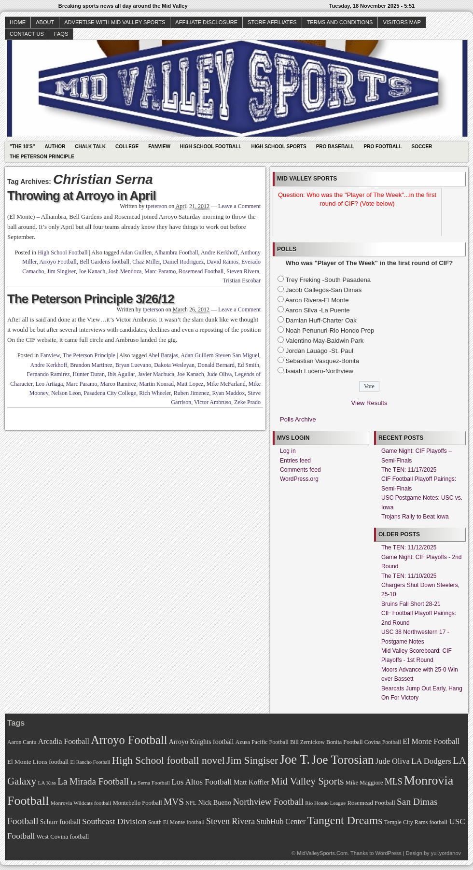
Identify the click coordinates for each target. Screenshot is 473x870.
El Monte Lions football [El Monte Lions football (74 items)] (38, 761)
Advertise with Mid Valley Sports (114, 22)
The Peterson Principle (42, 156)
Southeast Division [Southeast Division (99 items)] (114, 821)
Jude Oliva (219, 374)
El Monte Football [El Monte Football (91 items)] (431, 741)
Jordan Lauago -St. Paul (319, 350)
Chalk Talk (90, 146)
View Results (369, 403)
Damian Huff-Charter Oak (321, 320)
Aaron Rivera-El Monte (317, 300)
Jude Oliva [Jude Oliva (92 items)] (393, 761)
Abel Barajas (163, 355)
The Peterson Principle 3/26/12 (90, 299)
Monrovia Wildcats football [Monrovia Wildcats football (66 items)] (81, 803)
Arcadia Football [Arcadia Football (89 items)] (63, 741)
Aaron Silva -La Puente (317, 310)
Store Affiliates (272, 22)
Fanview (159, 146)
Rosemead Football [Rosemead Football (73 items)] (371, 803)
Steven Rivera (242, 271)
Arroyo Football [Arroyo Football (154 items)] (129, 739)
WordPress (388, 853)
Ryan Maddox (228, 393)
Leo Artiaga (49, 383)
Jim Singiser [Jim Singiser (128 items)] (252, 760)
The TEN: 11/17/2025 (409, 469)
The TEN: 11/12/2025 (409, 547)
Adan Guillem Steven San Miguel (220, 355)
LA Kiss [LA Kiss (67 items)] (47, 783)
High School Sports (278, 146)
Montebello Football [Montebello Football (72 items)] (137, 803)
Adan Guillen (136, 252)
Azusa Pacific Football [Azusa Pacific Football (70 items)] (262, 742)
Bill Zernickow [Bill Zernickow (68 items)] (307, 742)
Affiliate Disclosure (206, 22)
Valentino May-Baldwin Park (325, 340)
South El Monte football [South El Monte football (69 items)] (176, 822)
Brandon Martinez (91, 365)
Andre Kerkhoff (219, 252)
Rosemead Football (201, 271)
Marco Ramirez (118, 383)
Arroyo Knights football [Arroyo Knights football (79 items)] (201, 741)
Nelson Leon (66, 393)
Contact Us (27, 34)
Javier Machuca (156, 374)
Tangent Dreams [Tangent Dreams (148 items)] (345, 820)
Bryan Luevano (133, 365)
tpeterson (156, 206)
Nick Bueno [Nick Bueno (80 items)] (214, 802)
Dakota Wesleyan (174, 365)
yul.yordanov (446, 853)
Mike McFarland (226, 383)
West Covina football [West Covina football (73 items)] (63, 836)
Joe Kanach (92, 271)
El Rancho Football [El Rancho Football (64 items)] (90, 762)
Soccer (422, 146)
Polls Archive (298, 419)
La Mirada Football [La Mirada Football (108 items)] (93, 781)
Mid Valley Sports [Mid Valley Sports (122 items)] (307, 781)
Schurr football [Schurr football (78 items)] (60, 822)
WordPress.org (299, 479)
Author (54, 146)
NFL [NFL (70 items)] (190, 803)
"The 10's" (22, 146)
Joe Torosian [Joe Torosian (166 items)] (342, 760)
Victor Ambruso (212, 402)
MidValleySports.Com (322, 853)
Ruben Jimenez (191, 393)
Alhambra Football (176, 252)
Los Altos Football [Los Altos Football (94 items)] (201, 781)
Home (18, 22)
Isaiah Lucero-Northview (319, 371)
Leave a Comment (239, 206)
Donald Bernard (216, 365)
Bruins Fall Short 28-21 (411, 604)
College (127, 146)
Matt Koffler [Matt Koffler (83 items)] (251, 782)
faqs (61, 34)
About (45, 22)
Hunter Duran (89, 374)
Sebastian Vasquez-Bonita (322, 361)
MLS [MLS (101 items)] (394, 781)
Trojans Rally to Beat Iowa (415, 516)
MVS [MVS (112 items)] (174, 802)
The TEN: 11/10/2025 (409, 576)
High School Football (211, 146)
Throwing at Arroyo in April (81, 195)
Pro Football (383, 146)
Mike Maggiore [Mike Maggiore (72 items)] (364, 782)
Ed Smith (248, 365)
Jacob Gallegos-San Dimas (324, 290)
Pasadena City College (110, 393)
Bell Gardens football (104, 261)
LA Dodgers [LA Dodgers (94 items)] (431, 761)
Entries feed (295, 460)
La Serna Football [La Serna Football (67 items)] (150, 783)
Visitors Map (401, 22)
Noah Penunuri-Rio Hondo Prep (330, 330)
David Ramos (222, 261)
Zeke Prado (247, 402)
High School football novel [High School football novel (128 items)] (168, 760)
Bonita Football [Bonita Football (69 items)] (344, 742)
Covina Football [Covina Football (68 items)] (382, 742)
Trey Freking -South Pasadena (328, 279)
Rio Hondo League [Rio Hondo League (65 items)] (325, 803)
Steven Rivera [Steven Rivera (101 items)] (230, 821)
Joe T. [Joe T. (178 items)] (295, 759)
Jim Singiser (61, 271)
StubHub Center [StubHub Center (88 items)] (281, 821)
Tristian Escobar (242, 280)
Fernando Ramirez (48, 374)
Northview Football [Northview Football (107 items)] (268, 802)
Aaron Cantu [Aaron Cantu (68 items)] (21, 742)
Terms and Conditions (340, 22)
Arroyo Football (58, 261)
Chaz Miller (146, 261)
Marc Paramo (160, 271)
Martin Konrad (156, 383)
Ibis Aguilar (121, 374)
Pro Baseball (335, 146)
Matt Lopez (190, 383)
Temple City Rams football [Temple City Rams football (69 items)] (415, 822)
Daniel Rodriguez (183, 261)
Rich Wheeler (155, 393)
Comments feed (300, 469)
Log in (288, 451)
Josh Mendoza (124, 271)
